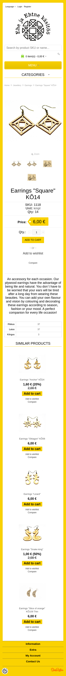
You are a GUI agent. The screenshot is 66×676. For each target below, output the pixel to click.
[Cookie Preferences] (5, 671)
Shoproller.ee (57, 670)
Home (7, 85)
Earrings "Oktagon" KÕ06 (32, 438)
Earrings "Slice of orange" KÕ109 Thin (32, 610)
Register (27, 6)
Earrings (28, 85)
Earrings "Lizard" (32, 494)
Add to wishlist (33, 253)
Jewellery (17, 85)
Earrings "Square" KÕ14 (45, 85)
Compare (33, 263)
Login (19, 6)
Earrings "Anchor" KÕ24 (32, 379)
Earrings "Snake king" (32, 549)
